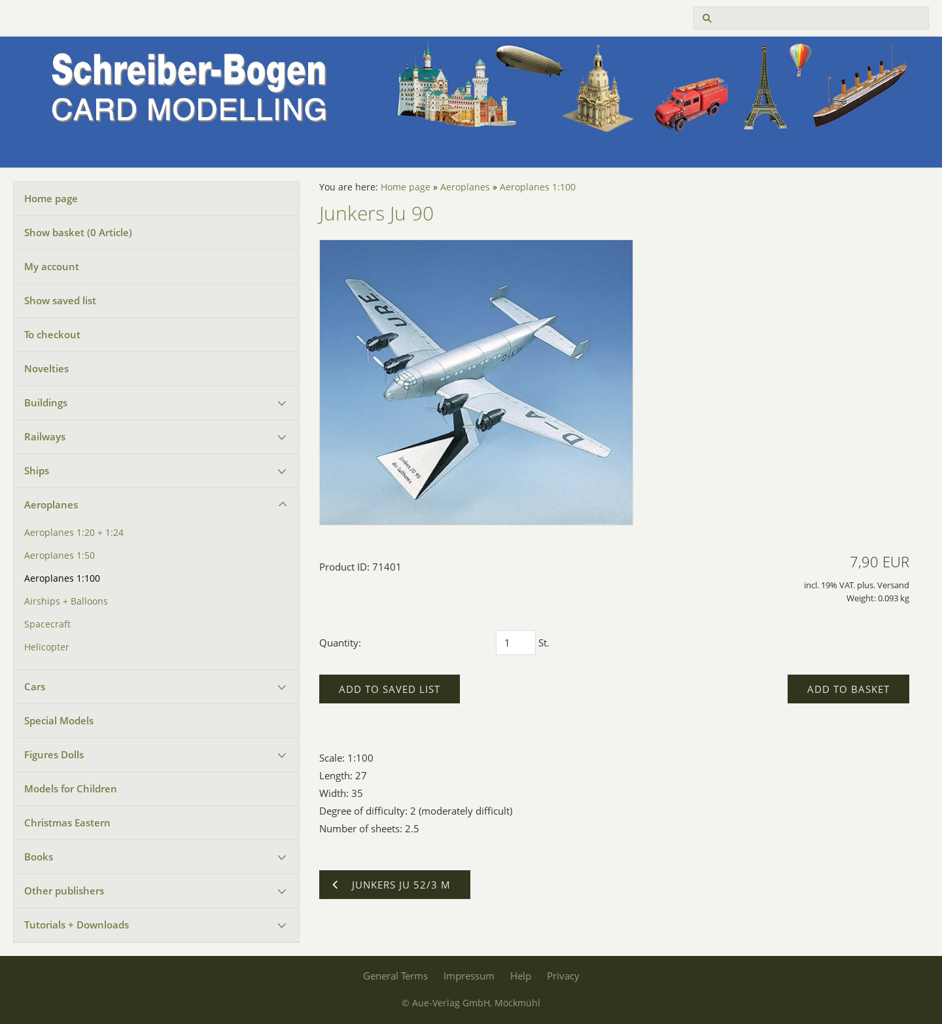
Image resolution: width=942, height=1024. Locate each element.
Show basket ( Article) (78, 232)
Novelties (46, 368)
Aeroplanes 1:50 (59, 555)
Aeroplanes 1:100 (62, 578)
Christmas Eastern (67, 822)
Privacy (563, 975)
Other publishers (64, 890)
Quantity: (340, 642)
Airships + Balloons (66, 601)
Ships (36, 470)
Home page (51, 198)
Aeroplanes (51, 504)
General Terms (395, 975)
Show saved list (60, 300)
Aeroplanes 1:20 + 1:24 (74, 532)
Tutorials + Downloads (76, 924)
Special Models (59, 720)
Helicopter (46, 647)
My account (51, 266)
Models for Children (70, 788)
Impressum (469, 975)
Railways (44, 436)
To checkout (52, 334)
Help (520, 975)
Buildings (45, 402)
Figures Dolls (54, 754)
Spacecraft (47, 624)
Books (38, 856)
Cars (34, 686)
